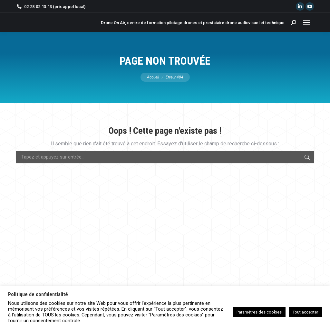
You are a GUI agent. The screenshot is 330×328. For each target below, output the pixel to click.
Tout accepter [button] (305, 312)
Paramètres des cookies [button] (259, 312)
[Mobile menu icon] (306, 22)
